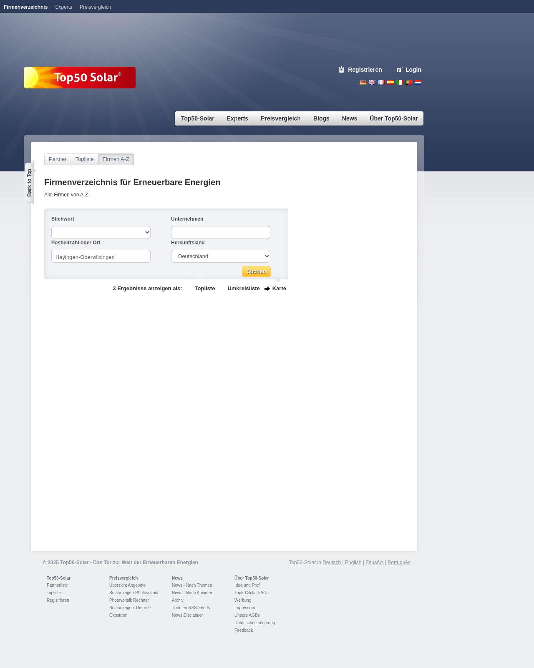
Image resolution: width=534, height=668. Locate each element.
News (177, 578)
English (372, 82)
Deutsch (363, 82)
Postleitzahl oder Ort (75, 243)
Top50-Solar (59, 578)
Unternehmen (187, 219)
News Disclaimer (187, 615)
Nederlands (418, 82)
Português (399, 562)
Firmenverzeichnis (26, 7)
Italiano (399, 82)
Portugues (409, 82)
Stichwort (62, 219)
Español (374, 562)
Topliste (85, 159)
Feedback (243, 630)
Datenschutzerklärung (254, 622)
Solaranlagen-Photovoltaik (133, 592)
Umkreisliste (243, 288)
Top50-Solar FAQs (251, 592)
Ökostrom (118, 615)
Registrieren (365, 69)
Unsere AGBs (247, 615)
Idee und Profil (248, 585)
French (381, 82)
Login (413, 69)
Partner (58, 159)
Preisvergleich (123, 578)
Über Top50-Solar (251, 578)
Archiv (178, 600)
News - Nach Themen (192, 585)
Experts (63, 7)
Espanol (390, 82)
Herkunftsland (188, 243)
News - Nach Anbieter (192, 592)
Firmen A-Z (116, 159)
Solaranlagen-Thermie (130, 607)
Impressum (244, 607)
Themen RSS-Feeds (191, 607)
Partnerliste (57, 585)
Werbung (242, 600)
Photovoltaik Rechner (129, 600)
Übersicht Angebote (127, 585)
